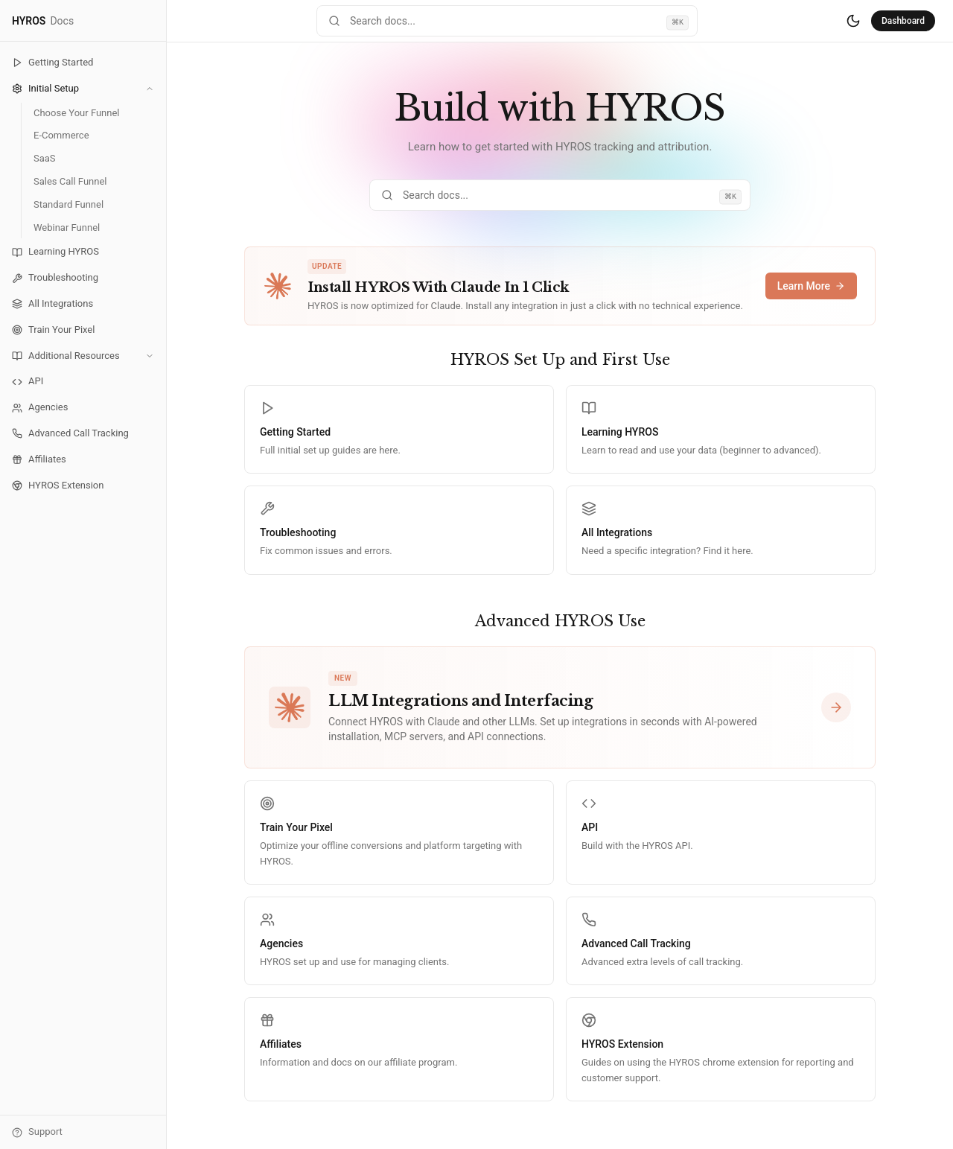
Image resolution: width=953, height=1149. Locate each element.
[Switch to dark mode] (853, 21)
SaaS (45, 158)
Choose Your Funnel (77, 112)
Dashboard (903, 21)
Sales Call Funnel (70, 181)
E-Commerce (61, 135)
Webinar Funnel (67, 227)
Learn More (811, 286)
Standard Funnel (68, 204)
